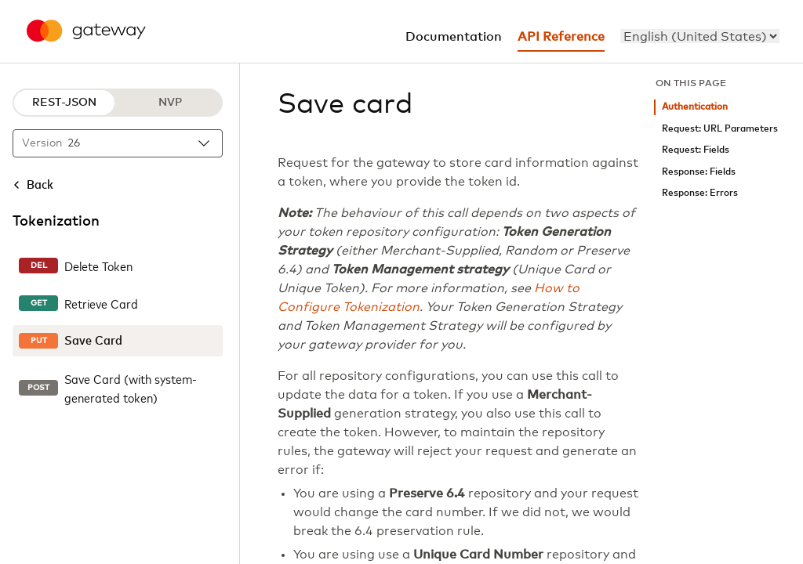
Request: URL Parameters (720, 129)
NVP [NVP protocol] (170, 102)
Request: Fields (695, 150)
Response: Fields (699, 172)
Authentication (695, 107)
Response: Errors (700, 193)
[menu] (699, 36)
